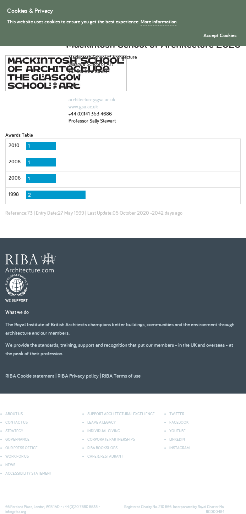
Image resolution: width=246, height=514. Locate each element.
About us (14, 413)
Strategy (14, 430)
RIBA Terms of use (121, 375)
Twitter (176, 413)
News (10, 464)
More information (158, 21)
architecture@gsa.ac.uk (92, 99)
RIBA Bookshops (102, 447)
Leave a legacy (101, 422)
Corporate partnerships (111, 439)
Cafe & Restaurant (105, 456)
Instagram (179, 447)
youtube (177, 430)
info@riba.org (15, 511)
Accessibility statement (28, 473)
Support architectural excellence (121, 413)
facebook (178, 422)
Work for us (17, 456)
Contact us (16, 422)
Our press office (21, 447)
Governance (17, 439)
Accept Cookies (219, 35)
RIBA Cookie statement (29, 375)
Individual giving (103, 430)
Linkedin (177, 439)
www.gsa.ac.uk (83, 106)
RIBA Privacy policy (78, 375)
